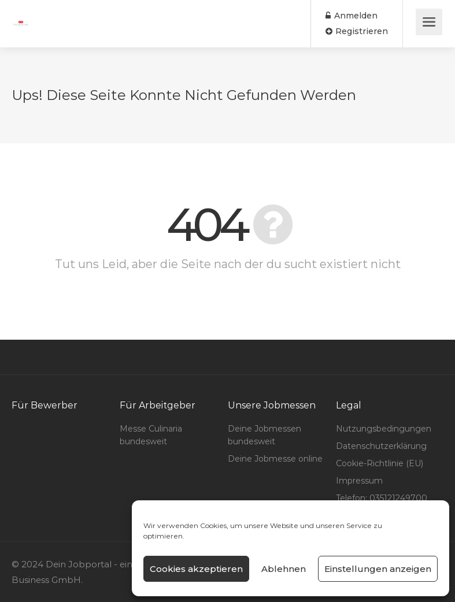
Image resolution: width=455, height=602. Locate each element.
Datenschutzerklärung (381, 446)
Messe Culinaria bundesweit (151, 435)
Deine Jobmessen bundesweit (264, 435)
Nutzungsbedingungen (383, 428)
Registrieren (356, 31)
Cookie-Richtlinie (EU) (379, 463)
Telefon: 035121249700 (381, 498)
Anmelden (351, 15)
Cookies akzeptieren (196, 568)
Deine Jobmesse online (275, 459)
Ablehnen (283, 568)
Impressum (359, 480)
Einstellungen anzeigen (377, 568)
